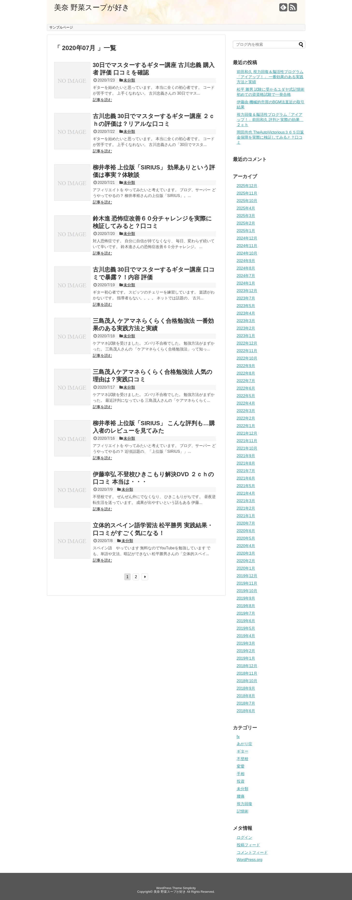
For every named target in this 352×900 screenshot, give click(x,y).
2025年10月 (247, 201)
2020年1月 (246, 568)
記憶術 (242, 811)
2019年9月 (246, 598)
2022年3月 (246, 411)
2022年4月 (246, 403)
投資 (240, 781)
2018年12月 (247, 666)
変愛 (240, 766)
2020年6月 (246, 531)
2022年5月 (246, 396)
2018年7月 (246, 703)
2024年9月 (246, 261)
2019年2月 (246, 651)
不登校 (242, 759)
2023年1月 (246, 336)
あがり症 (244, 744)
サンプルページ (61, 27)
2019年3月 (246, 643)
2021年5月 (246, 486)
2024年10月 (247, 253)
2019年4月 (246, 636)
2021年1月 (246, 516)
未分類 (129, 80)
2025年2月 (246, 223)
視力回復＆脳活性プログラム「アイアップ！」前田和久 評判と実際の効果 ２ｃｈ (270, 120)
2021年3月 (246, 501)
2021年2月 (246, 508)
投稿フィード (248, 845)
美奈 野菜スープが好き (91, 7)
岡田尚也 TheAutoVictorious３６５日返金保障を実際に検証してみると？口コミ (270, 137)
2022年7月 (246, 381)
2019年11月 (247, 583)
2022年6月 (246, 388)
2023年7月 (246, 298)
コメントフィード (252, 852)
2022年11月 (247, 351)
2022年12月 (247, 343)
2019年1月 (246, 658)
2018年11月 (247, 673)
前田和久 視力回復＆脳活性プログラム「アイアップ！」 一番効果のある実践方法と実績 (270, 77)
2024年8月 (246, 268)
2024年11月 (247, 246)
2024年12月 (247, 238)
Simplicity (189, 888)
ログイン (244, 837)
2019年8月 (246, 606)
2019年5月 (246, 628)
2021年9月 (246, 456)
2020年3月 (246, 553)
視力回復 (244, 804)
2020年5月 (246, 538)
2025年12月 (247, 186)
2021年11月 (247, 441)
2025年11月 (247, 193)
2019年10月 (247, 591)
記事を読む (102, 100)
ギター (242, 751)
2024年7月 (246, 276)
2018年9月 (246, 688)
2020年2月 (246, 561)
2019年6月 (246, 621)
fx (238, 737)
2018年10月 (247, 681)
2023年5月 (246, 306)
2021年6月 (246, 478)
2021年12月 (247, 433)
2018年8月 (246, 696)
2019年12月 (247, 576)
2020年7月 (246, 523)
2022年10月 (247, 358)
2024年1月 (246, 283)
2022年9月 (246, 366)
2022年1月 (246, 426)
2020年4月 (246, 546)
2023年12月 (247, 291)
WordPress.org (249, 860)
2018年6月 (246, 711)
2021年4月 (246, 493)
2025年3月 (246, 216)
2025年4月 (246, 208)
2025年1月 (246, 231)
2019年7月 (246, 613)
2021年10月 (247, 448)
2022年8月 (246, 373)
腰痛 (240, 796)
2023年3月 (246, 321)
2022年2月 (246, 418)
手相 (240, 774)
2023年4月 (246, 313)
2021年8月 (246, 463)
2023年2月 (246, 328)
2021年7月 (246, 471)
